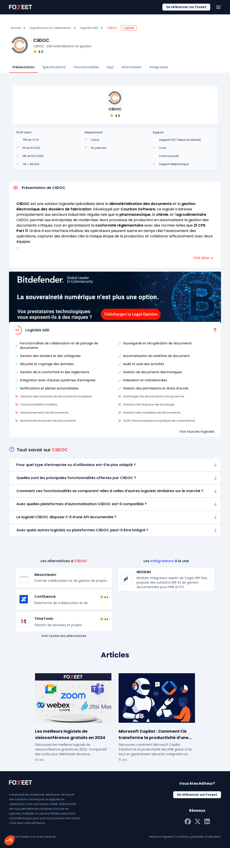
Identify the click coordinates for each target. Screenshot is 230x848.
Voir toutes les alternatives (63, 636)
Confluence (45, 596)
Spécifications (54, 67)
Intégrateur (158, 67)
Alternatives (131, 67)
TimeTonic (43, 618)
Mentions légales (160, 837)
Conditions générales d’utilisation (198, 837)
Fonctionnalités (86, 67)
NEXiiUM (144, 572)
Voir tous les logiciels (197, 431)
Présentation (23, 67)
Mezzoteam (45, 574)
